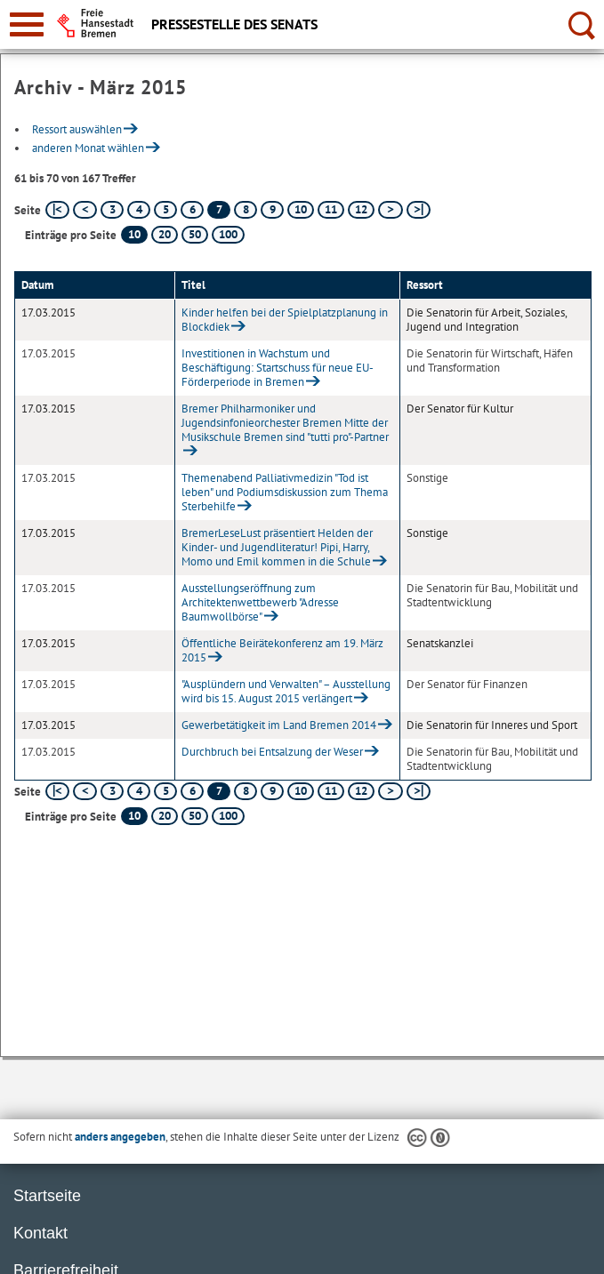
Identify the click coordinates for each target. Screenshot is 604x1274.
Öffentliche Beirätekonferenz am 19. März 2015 (282, 650)
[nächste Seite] (390, 210)
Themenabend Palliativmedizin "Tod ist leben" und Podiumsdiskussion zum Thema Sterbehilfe (284, 492)
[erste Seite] (57, 210)
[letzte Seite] (419, 210)
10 (300, 209)
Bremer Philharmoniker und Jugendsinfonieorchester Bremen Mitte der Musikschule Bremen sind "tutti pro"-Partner (285, 423)
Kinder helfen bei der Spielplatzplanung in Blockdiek (284, 319)
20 (164, 234)
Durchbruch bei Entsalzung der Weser (272, 751)
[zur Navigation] (26, 24)
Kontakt (40, 1233)
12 (361, 209)
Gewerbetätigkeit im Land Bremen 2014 (278, 725)
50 (195, 234)
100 (228, 234)
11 (331, 209)
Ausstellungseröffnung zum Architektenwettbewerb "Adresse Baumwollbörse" (260, 602)
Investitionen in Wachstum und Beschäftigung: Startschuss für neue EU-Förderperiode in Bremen (277, 367)
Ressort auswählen (77, 129)
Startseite (47, 1196)
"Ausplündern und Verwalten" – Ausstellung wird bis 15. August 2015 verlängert (286, 691)
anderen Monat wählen (88, 148)
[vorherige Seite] (85, 210)
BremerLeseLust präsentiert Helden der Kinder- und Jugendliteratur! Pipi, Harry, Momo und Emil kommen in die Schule (277, 547)
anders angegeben (120, 1136)
